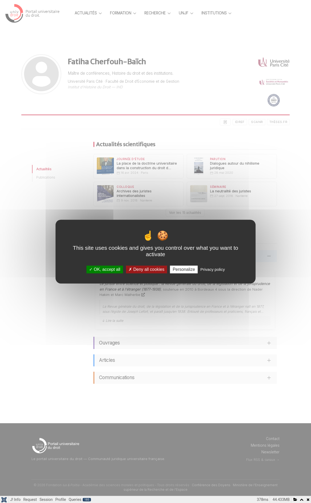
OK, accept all (104, 269)
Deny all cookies (146, 269)
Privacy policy (212, 269)
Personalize (184, 269)
